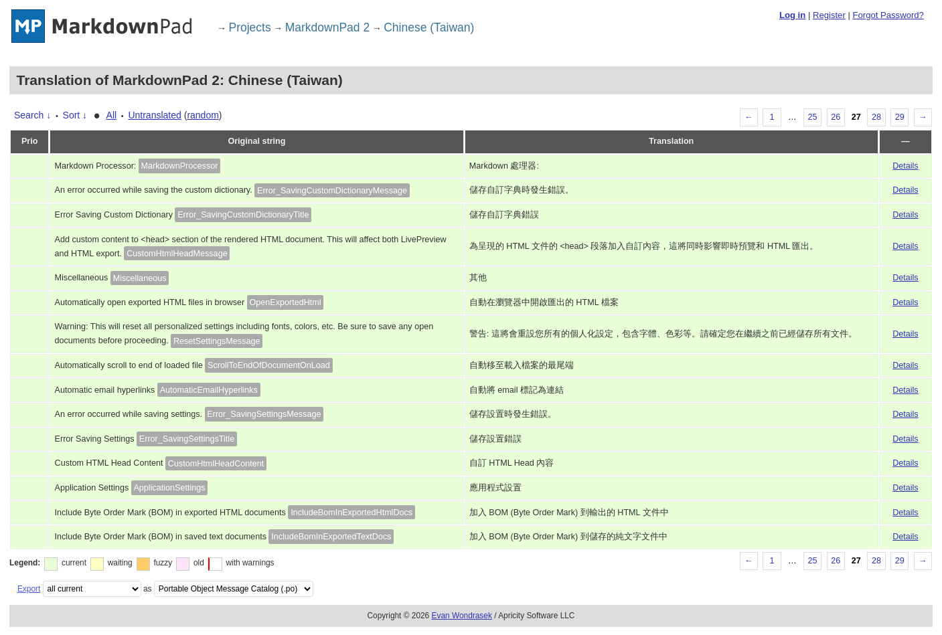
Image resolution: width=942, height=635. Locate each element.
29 (900, 117)
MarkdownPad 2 (327, 27)
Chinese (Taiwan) (429, 27)
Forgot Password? (887, 15)
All (111, 115)
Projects (250, 27)
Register (829, 15)
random (202, 115)
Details (905, 166)
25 (812, 117)
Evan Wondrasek (462, 615)
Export (28, 589)
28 (876, 117)
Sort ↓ (75, 115)
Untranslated (154, 115)
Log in (792, 15)
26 (835, 117)
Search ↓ (32, 115)
